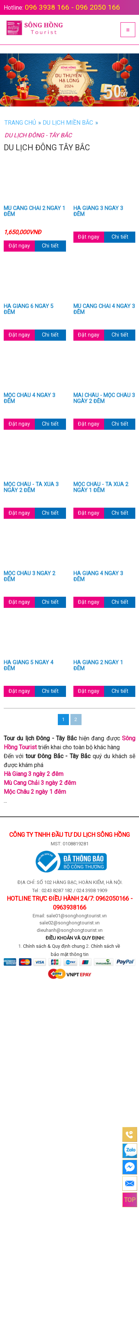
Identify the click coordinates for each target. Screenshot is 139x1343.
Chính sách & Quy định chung (54, 946)
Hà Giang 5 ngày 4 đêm (28, 666)
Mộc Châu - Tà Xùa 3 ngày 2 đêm (31, 488)
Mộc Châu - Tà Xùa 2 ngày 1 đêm (100, 488)
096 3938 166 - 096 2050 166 (72, 7)
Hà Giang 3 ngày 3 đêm (98, 211)
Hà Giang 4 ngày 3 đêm (98, 577)
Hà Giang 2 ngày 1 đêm (98, 666)
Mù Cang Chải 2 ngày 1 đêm (34, 211)
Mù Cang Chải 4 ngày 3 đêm (104, 309)
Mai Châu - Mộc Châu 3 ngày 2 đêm (104, 398)
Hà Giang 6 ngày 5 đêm (28, 309)
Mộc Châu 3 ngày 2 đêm (29, 577)
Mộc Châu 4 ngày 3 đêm (29, 398)
